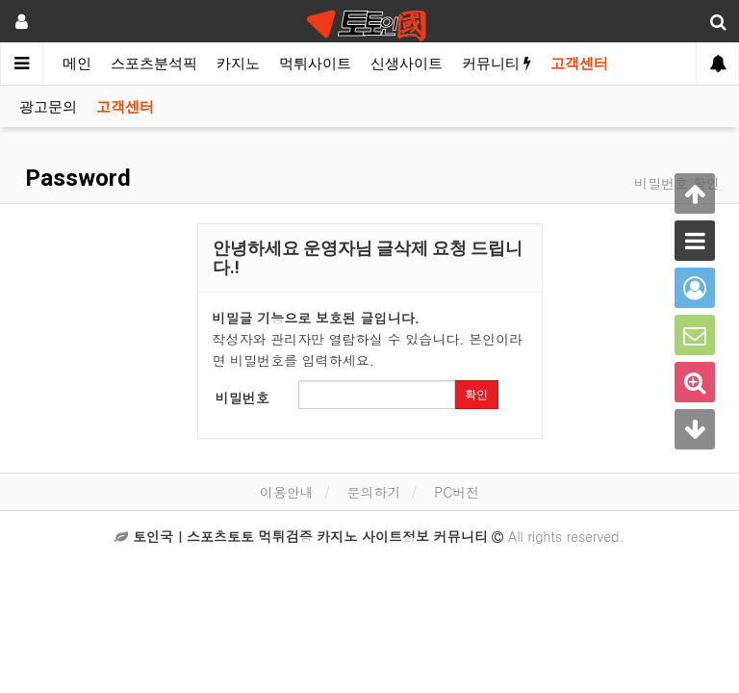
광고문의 (48, 107)
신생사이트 (406, 63)
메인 (77, 63)
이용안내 (287, 491)
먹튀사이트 (315, 63)
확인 (476, 394)
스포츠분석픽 (154, 63)
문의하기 (373, 491)
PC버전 (456, 491)
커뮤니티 (496, 63)
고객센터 (579, 63)
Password (75, 178)
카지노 (238, 63)
